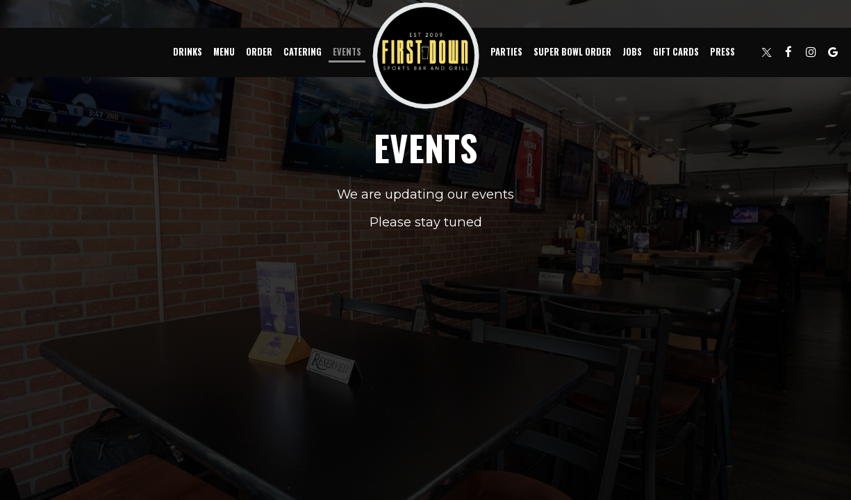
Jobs (632, 51)
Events (347, 51)
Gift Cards (676, 51)
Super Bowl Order (572, 51)
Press (722, 51)
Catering (302, 51)
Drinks (187, 51)
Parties (506, 51)
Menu (224, 51)
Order (259, 51)
